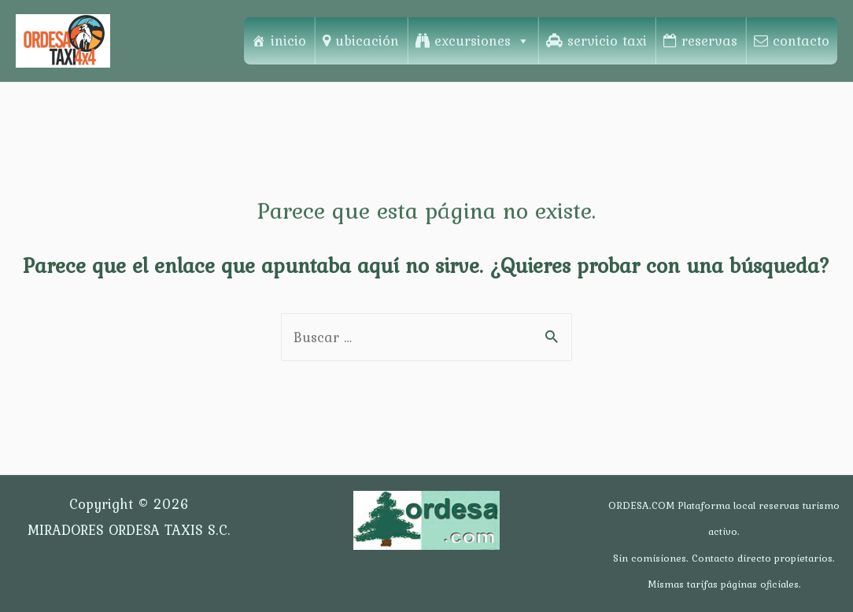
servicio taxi (607, 40)
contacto (801, 40)
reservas (709, 40)
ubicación (367, 40)
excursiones (482, 40)
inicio (288, 40)
